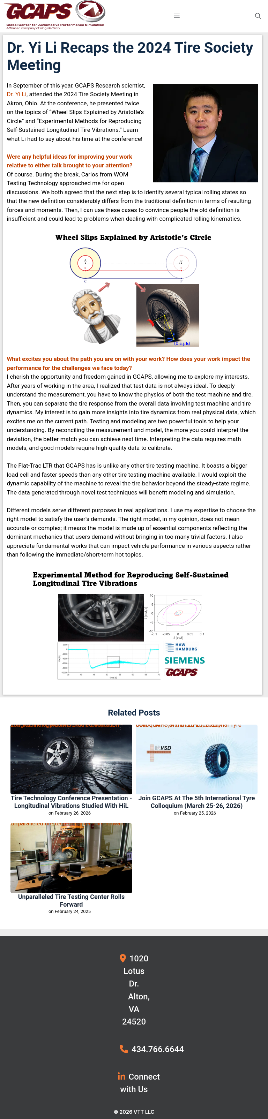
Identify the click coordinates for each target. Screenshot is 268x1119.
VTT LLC (144, 1111)
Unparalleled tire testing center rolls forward (68, 825)
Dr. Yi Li (16, 94)
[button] (258, 16)
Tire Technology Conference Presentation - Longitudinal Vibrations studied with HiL (66, 726)
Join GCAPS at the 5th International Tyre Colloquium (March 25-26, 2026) (188, 726)
